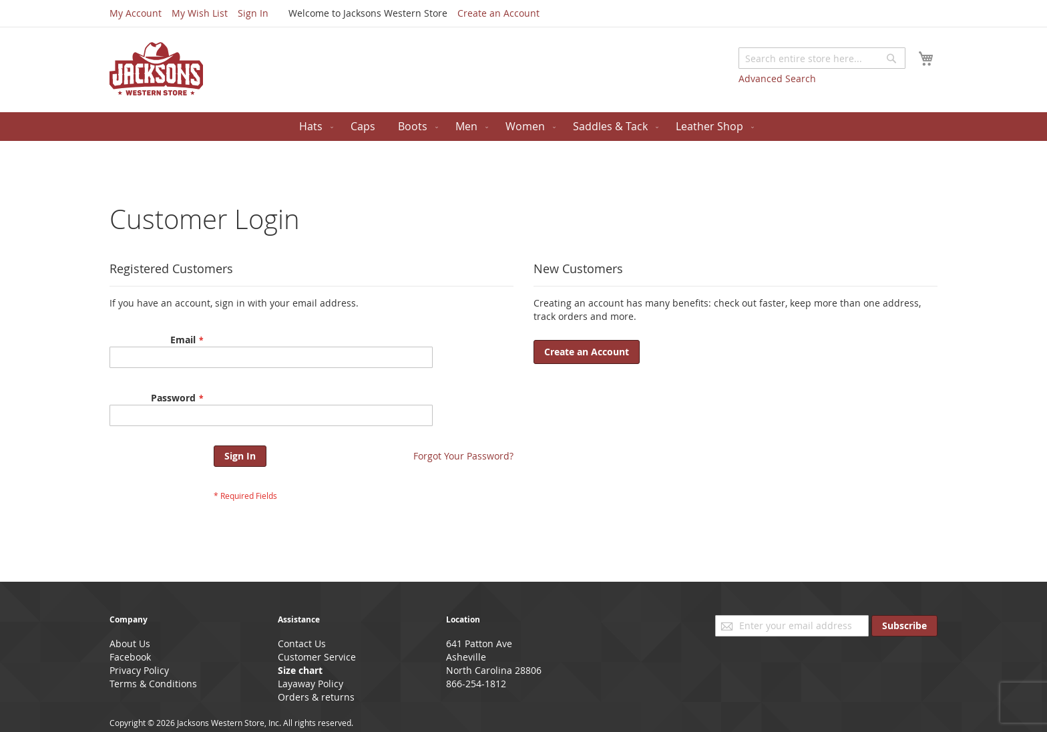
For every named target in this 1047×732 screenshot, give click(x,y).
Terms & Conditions (153, 683)
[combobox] (822, 58)
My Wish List (200, 13)
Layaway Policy (310, 683)
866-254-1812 (476, 683)
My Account (136, 13)
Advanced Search (777, 78)
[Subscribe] (904, 625)
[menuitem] (313, 126)
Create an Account (498, 13)
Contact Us (302, 643)
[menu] (523, 126)
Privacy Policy (139, 670)
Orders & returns (316, 697)
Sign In (253, 13)
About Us (130, 643)
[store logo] (156, 69)
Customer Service (317, 657)
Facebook (130, 657)
